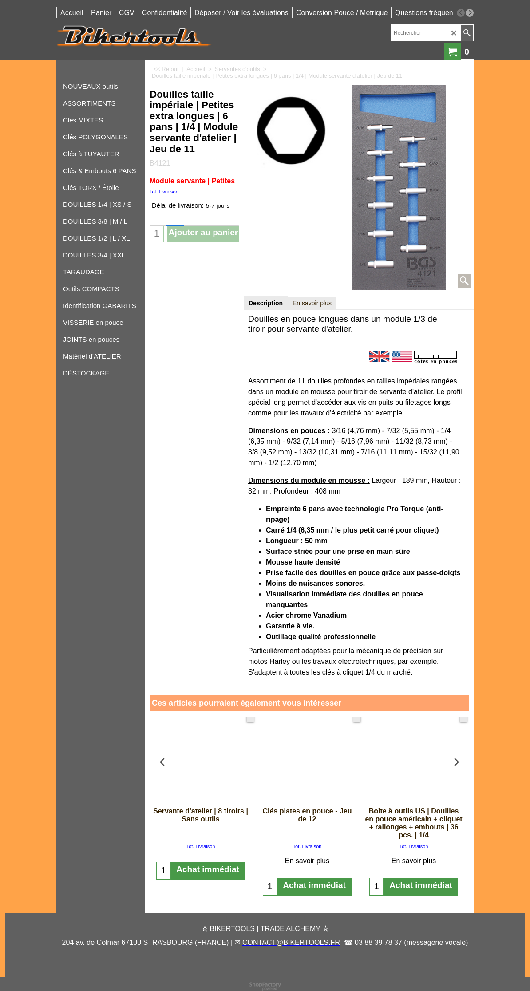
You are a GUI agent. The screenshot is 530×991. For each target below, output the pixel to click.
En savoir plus (312, 303)
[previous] (461, 13)
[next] (470, 13)
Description (266, 303)
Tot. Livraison (164, 191)
